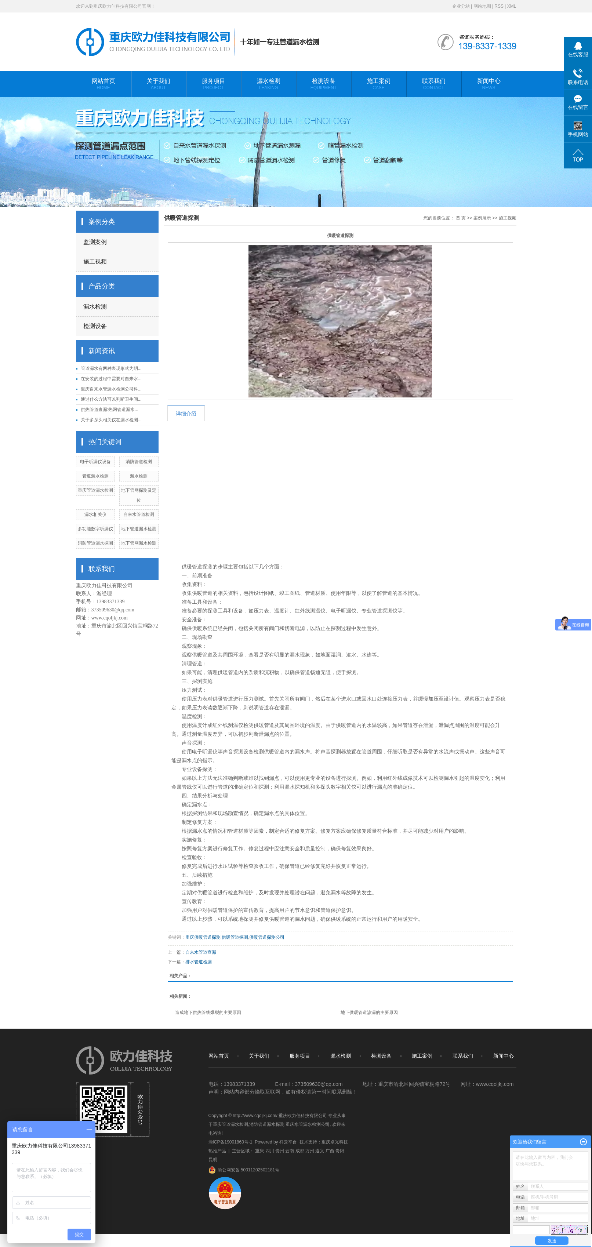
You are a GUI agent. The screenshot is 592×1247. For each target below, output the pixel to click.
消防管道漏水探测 (95, 543)
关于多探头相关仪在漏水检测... (111, 419)
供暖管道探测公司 (266, 937)
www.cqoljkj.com (109, 618)
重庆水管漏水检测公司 (308, 1124)
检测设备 (323, 87)
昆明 (212, 1159)
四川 (269, 1150)
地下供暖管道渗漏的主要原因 (369, 1012)
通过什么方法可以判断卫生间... (111, 399)
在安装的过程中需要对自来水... (111, 378)
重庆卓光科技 (335, 1142)
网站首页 (103, 87)
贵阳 (339, 1150)
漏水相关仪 (95, 514)
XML (511, 6)
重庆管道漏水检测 (95, 490)
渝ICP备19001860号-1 (230, 1142)
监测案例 (95, 242)
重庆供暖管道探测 (203, 937)
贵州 (279, 1150)
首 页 (461, 218)
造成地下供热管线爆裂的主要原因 (208, 1012)
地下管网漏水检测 (138, 543)
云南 (289, 1150)
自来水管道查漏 (200, 952)
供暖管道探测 (235, 937)
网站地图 (482, 6)
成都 (299, 1150)
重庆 (259, 1150)
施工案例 (378, 87)
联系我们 (433, 87)
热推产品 (217, 1150)
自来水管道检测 (138, 514)
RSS (499, 6)
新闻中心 (488, 87)
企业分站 (461, 6)
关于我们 (158, 87)
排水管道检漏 (198, 961)
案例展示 (482, 218)
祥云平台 (288, 1142)
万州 (309, 1150)
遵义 (319, 1150)
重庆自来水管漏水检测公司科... (111, 389)
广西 (330, 1150)
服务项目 (213, 87)
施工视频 (95, 261)
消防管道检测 (139, 461)
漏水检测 (268, 87)
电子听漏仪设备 (95, 461)
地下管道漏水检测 (138, 528)
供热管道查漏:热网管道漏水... (109, 409)
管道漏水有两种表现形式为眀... (111, 368)
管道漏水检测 (95, 476)
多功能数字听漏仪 (95, 528)
